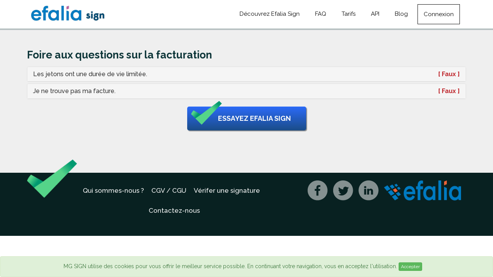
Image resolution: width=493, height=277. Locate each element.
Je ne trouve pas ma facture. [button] (74, 91)
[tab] (246, 74)
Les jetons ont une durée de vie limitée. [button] (90, 74)
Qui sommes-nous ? (113, 190)
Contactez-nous (174, 210)
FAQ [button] (320, 13)
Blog (401, 13)
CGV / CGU (168, 190)
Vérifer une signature (227, 190)
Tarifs (348, 13)
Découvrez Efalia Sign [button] (270, 13)
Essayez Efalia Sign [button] (241, 118)
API (375, 13)
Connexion (439, 14)
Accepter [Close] (410, 266)
